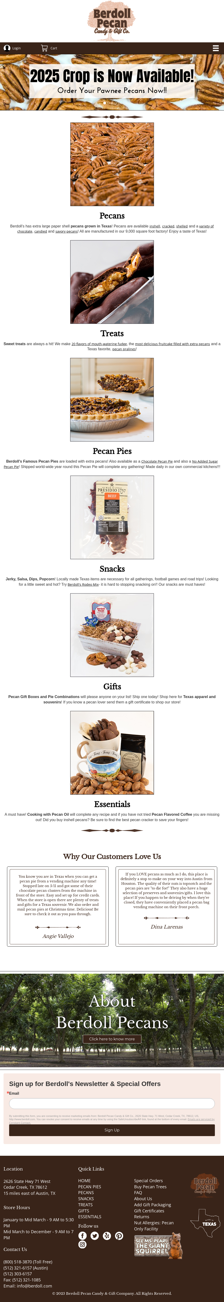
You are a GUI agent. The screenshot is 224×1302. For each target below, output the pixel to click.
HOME (84, 1180)
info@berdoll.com (34, 1286)
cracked (168, 226)
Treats (112, 333)
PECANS (86, 1192)
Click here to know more (112, 1039)
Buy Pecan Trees (150, 1186)
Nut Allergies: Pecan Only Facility (154, 1226)
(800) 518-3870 (18, 1262)
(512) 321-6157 (18, 1268)
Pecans (112, 216)
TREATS (85, 1204)
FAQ (138, 1192)
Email (14, 1093)
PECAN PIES (89, 1186)
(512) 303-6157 (18, 1273)
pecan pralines (124, 349)
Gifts (112, 686)
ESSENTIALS (89, 1216)
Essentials (112, 804)
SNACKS (86, 1198)
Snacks (112, 569)
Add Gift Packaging (152, 1204)
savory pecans (66, 231)
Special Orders (148, 1180)
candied (40, 231)
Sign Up (112, 1130)
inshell (155, 226)
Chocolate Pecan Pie (157, 461)
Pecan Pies (112, 451)
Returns (141, 1216)
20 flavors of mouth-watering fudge (99, 344)
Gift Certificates (149, 1211)
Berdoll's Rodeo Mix (83, 584)
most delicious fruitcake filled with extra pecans (172, 344)
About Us (143, 1198)
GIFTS (83, 1211)
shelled (182, 226)
